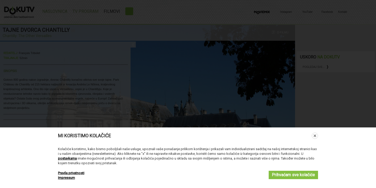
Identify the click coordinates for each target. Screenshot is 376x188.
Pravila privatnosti (71, 173)
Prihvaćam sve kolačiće (293, 174)
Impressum (66, 178)
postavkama (67, 158)
